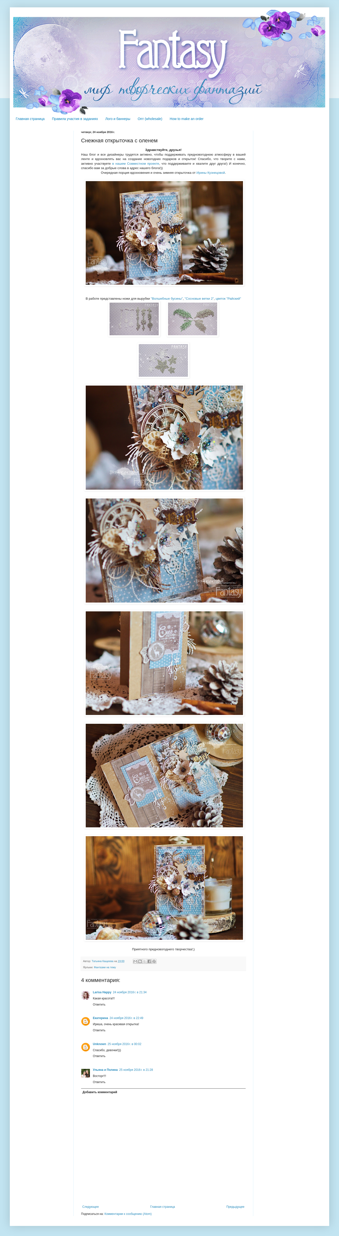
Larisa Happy (102, 992)
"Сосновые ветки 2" (199, 298)
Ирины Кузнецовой (211, 173)
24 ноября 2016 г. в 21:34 (129, 992)
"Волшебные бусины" (167, 298)
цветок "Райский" (228, 298)
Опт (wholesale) (150, 119)
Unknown (99, 1044)
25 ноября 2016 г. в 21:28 (136, 1070)
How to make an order (187, 119)
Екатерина (100, 1018)
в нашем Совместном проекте (135, 163)
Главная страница (30, 119)
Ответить (99, 1004)
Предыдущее (235, 1207)
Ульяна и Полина (105, 1070)
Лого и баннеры (117, 119)
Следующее (90, 1207)
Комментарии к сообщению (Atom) (128, 1214)
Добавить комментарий (100, 1092)
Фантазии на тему (105, 967)
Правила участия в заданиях (75, 119)
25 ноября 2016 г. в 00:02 (124, 1044)
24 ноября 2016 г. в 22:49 (126, 1018)
